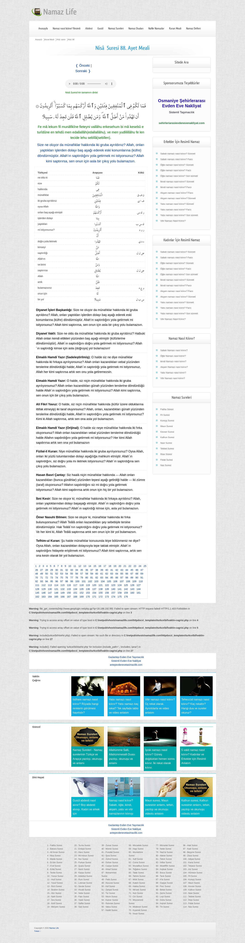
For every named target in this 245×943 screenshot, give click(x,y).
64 (117, 573)
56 (76, 573)
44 (126, 570)
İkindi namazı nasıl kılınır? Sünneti (177, 181)
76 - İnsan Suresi (136, 913)
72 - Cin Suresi (135, 896)
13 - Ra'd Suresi (54, 886)
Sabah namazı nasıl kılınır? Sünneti (177, 153)
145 (37, 592)
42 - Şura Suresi (109, 855)
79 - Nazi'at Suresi (164, 852)
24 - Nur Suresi (81, 859)
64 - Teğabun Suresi (138, 869)
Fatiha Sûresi (166, 409)
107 (122, 581)
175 (119, 596)
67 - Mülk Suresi (136, 879)
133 (69, 589)
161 (139, 592)
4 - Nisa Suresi (54, 855)
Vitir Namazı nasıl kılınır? (172, 378)
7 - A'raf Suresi (53, 866)
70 (36, 577)
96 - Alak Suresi (190, 845)
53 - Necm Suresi (109, 896)
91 (142, 577)
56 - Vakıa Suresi (109, 907)
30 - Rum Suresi (81, 879)
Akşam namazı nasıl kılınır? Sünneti (177, 198)
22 (130, 566)
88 (126, 577)
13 (85, 566)
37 (91, 570)
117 (75, 585)
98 (66, 581)
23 (135, 566)
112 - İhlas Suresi (191, 900)
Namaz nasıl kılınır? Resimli (66, 28)
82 (96, 577)
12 (79, 566)
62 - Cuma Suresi (136, 862)
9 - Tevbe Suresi (54, 873)
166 (62, 596)
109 (134, 581)
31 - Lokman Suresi (83, 883)
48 (36, 573)
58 (86, 573)
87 (121, 577)
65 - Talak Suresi (136, 873)
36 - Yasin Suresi (82, 900)
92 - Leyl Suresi (163, 896)
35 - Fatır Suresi (81, 896)
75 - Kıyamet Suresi (137, 910)
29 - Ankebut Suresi (83, 876)
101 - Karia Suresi (191, 862)
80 (86, 577)
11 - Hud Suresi (54, 879)
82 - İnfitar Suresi (163, 862)
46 (136, 570)
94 (46, 581)
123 (113, 585)
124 (119, 585)
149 (62, 592)
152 (82, 592)
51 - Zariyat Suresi (110, 890)
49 (41, 573)
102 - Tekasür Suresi (192, 866)
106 (115, 581)
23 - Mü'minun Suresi (84, 855)
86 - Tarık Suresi (163, 876)
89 (131, 577)
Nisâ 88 (71, 39)
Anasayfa (43, 28)
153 (88, 592)
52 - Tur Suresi (108, 893)
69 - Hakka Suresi (137, 886)
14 (89, 566)
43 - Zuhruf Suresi (110, 859)
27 (41, 570)
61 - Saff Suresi (136, 859)
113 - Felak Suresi (191, 903)
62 (106, 573)
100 (77, 581)
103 (96, 581)
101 (84, 581)
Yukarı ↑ (37, 931)
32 (66, 570)
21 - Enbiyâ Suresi (82, 849)
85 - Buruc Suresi (164, 873)
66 (126, 573)
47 (142, 570)
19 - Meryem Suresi (56, 907)
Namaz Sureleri (116, 28)
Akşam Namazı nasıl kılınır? (174, 367)
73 (51, 577)
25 (145, 566)
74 (56, 577)
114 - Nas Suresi (190, 907)
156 (107, 592)
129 (43, 589)
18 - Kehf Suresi (54, 903)
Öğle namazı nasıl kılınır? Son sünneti (179, 176)
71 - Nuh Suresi (136, 893)
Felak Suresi (166, 460)
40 (106, 570)
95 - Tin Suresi (162, 907)
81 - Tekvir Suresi (164, 859)
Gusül (100, 28)
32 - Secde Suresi (82, 886)
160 (132, 592)
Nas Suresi (165, 465)
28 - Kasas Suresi (82, 873)
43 (121, 570)
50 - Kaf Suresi (108, 886)
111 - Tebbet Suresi (192, 896)
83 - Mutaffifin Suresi (165, 866)
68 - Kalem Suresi (137, 883)
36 (86, 570)
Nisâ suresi (61, 39)
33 (71, 570)
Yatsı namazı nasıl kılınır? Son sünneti (179, 215)
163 (43, 596)
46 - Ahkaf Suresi (109, 869)
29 (51, 570)
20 (120, 566)
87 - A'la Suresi (162, 879)
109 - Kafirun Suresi (192, 890)
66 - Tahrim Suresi (137, 876)
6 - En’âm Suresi (54, 862)
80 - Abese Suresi (164, 855)
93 (41, 581)
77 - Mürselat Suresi (165, 845)
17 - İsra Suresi (54, 900)
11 (75, 566)
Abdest (89, 28)
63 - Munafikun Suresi (139, 866)
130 (50, 589)
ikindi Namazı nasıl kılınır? (173, 361)
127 (139, 585)
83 (101, 577)
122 (107, 585)
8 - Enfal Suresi (54, 869)
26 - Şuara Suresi (82, 866)
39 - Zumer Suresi (110, 845)
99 (71, 581)
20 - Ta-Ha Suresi (82, 845)
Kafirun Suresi (167, 437)
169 (82, 596)
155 (101, 592)
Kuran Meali (175, 28)
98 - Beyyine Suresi (192, 852)
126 (132, 585)
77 (71, 577)
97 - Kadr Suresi (190, 849)
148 (56, 592)
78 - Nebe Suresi (163, 849)
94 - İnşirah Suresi (164, 903)
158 (119, 592)
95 (51, 581)
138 (101, 589)
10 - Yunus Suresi (55, 876)
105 (109, 581)
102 (90, 581)
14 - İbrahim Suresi (55, 890)
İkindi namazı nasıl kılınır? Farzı (176, 187)
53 (61, 573)
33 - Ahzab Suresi (82, 890)
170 (88, 596)
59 (91, 573)
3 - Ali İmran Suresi (55, 852)
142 (126, 589)
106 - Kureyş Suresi (192, 879)
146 (43, 592)
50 (46, 573)
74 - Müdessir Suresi (138, 907)
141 (119, 589)
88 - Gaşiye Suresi (164, 883)
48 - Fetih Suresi (109, 879)
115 (62, 585)
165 (56, 596)
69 (142, 573)
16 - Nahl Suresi (54, 896)
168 (75, 596)
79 (81, 577)
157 (113, 592)
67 (131, 573)
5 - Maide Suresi (54, 859)
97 (61, 581)
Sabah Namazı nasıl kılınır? (173, 350)
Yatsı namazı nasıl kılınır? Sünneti (177, 204)
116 (69, 585)
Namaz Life (54, 928)
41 (111, 570)
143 (132, 589)
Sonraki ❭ (83, 71)
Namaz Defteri (193, 28)
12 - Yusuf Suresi (55, 883)
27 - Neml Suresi (81, 869)
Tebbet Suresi (167, 448)
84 (106, 577)
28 (46, 570)
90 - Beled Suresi (164, 890)
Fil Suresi (164, 415)
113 (50, 585)
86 (117, 577)
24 (140, 566)
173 (107, 596)
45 (131, 570)
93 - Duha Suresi (163, 900)
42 (117, 570)
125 (126, 585)
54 (66, 573)
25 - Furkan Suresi (82, 862)
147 (50, 592)
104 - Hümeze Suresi (192, 873)
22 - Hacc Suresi (81, 852)
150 (69, 592)
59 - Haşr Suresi (136, 849)
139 (107, 589)
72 (46, 577)
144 (139, 589)
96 (56, 581)
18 (110, 566)
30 (56, 570)
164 (50, 596)
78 (76, 577)
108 (128, 581)
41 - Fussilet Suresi (110, 852)
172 (101, 596)
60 (96, 573)
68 (136, 573)
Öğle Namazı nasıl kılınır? (173, 356)
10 (69, 566)
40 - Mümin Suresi (110, 849)
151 (75, 592)
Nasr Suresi (166, 443)
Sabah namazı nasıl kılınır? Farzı (176, 159)
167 (69, 596)
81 (91, 577)
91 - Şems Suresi (164, 893)
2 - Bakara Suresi (55, 849)
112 (43, 585)
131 (56, 589)
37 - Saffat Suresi (82, 903)
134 (75, 589)
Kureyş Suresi (167, 420)
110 (141, 581)
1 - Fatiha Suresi (54, 845)
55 (71, 573)
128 (37, 589)
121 (101, 585)
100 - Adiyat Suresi (191, 859)
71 (41, 577)
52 (56, 573)
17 (104, 566)
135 (82, 589)
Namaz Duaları (135, 28)
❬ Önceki (82, 65)
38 (96, 570)
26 (36, 570)
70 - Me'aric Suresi (137, 890)
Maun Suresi (166, 426)
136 (88, 589)
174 (113, 596)
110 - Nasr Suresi (191, 893)
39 (101, 570)
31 (61, 570)
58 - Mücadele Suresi (138, 845)
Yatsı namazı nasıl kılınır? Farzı (175, 209)
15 (95, 566)
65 (121, 573)
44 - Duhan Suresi (110, 862)
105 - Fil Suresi (190, 876)
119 (88, 585)
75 (61, 577)
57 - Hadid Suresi (109, 910)
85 (111, 577)
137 (94, 589)
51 (51, 573)
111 (37, 585)
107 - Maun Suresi (191, 883)
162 (37, 596)
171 (94, 596)
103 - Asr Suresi (190, 869)
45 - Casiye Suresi (110, 866)
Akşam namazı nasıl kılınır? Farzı (176, 193)
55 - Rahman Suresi (111, 903)
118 (82, 585)
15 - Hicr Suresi (54, 893)
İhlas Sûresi (166, 454)
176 (126, 596)
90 (136, 577)
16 (100, 566)
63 (111, 573)
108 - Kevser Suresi (192, 886)
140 (113, 589)
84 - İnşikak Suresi (164, 869)
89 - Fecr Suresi (163, 886)
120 (94, 585)
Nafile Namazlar (156, 28)
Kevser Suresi (167, 432)
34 (76, 570)
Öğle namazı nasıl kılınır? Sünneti (176, 165)
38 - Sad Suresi (81, 907)
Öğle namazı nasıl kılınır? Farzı (175, 170)
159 (126, 592)
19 (114, 566)
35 (81, 570)
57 (81, 573)
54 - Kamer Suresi (110, 900)
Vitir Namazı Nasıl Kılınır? (173, 221)
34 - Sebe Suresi (81, 893)
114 (56, 585)
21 (125, 566)
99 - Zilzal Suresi (190, 855)
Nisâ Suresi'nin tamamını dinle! (81, 92)
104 (103, 581)
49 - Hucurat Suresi (110, 883)
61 (101, 573)
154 (94, 592)
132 (62, 589)
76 (66, 577)
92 (36, 581)
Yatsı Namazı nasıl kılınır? (173, 372)
